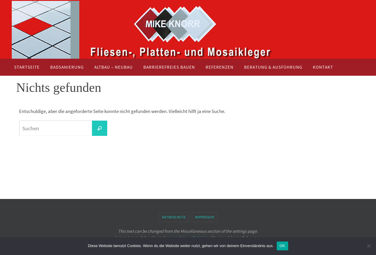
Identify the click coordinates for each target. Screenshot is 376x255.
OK (282, 246)
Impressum (204, 217)
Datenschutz (174, 217)
